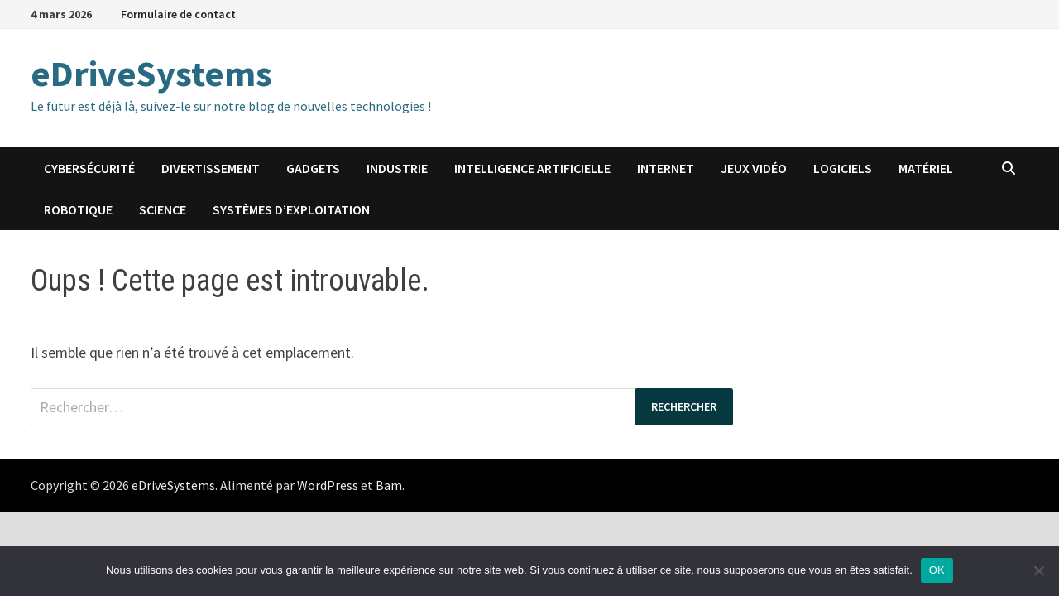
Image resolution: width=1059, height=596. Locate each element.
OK (937, 570)
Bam (389, 485)
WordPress (327, 485)
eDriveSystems (151, 73)
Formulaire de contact (178, 14)
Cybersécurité (89, 168)
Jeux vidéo (754, 168)
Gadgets (313, 168)
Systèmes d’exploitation (291, 209)
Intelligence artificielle (532, 168)
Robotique (78, 209)
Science (162, 209)
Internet (665, 168)
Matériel (925, 168)
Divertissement (210, 168)
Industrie (397, 168)
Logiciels (842, 168)
